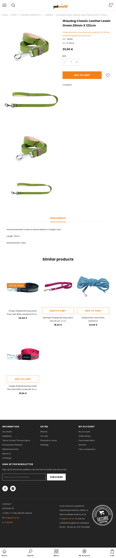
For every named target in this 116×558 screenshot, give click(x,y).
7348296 (9, 522)
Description (58, 218)
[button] (30, 553)
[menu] (4, 5)
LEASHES (49, 15)
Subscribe (56, 477)
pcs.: (65, 56)
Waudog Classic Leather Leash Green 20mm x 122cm (81, 15)
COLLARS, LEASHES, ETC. (31, 15)
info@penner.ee (12, 517)
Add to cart (82, 75)
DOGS (14, 15)
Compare (67, 84)
